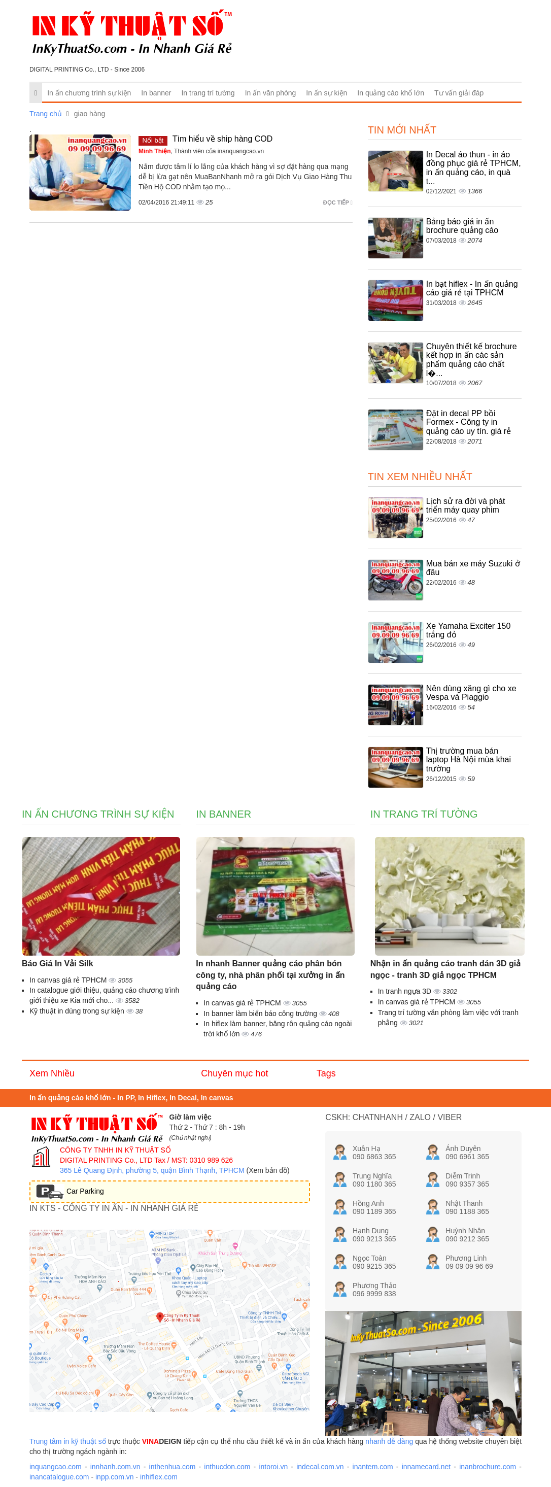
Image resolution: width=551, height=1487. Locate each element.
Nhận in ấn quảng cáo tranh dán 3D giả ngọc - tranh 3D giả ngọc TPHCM (445, 969)
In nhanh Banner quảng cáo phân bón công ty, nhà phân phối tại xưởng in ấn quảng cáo (270, 975)
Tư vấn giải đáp (459, 93)
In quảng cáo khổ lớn (390, 93)
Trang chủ (45, 114)
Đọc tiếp (338, 202)
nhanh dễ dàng (389, 1441)
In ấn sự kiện (326, 93)
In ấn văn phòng (270, 93)
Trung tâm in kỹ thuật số (67, 1441)
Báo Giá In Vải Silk (57, 963)
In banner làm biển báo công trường (261, 1013)
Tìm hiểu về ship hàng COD (223, 138)
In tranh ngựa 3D (405, 991)
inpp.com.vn (114, 1477)
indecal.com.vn (319, 1467)
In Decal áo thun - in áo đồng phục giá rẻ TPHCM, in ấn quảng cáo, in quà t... (473, 168)
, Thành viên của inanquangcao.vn (201, 151)
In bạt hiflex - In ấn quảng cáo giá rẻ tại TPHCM (472, 288)
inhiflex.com (159, 1477)
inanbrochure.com (487, 1467)
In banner (156, 93)
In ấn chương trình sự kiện (89, 93)
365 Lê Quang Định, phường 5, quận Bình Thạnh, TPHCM (152, 1170)
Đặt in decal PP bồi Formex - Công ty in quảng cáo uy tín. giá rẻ (468, 422)
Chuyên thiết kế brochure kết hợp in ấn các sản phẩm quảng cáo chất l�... (471, 360)
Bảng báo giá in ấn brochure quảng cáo (462, 226)
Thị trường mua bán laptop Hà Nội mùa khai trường (468, 760)
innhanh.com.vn (115, 1467)
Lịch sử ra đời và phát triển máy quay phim (465, 506)
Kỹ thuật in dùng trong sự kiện (77, 1011)
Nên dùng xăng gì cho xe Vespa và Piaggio (471, 693)
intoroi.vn (273, 1467)
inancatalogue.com (59, 1477)
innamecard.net (426, 1467)
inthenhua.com (172, 1467)
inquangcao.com (55, 1467)
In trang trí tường (207, 93)
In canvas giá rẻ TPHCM (69, 980)
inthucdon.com (227, 1467)
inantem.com (373, 1467)
